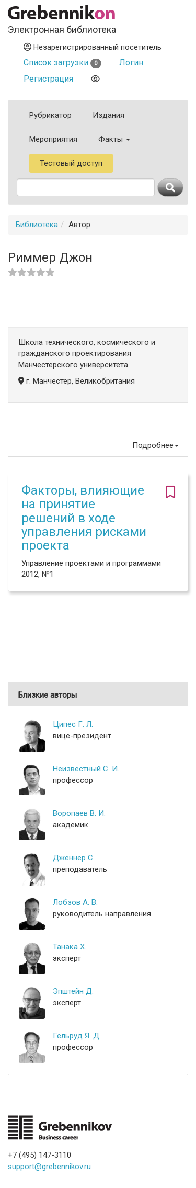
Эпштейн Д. (73, 991)
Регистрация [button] (48, 79)
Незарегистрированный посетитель (93, 47)
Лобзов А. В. (75, 902)
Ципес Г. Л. (73, 724)
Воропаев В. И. (79, 813)
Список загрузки (62, 63)
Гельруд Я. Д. (77, 1035)
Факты (114, 139)
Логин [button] (131, 63)
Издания (108, 115)
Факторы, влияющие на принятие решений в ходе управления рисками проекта (83, 518)
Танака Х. (69, 946)
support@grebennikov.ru (49, 1166)
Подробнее (155, 445)
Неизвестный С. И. (86, 769)
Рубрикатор (50, 115)
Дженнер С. (74, 857)
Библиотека (37, 224)
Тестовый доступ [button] (71, 163)
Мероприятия (53, 139)
